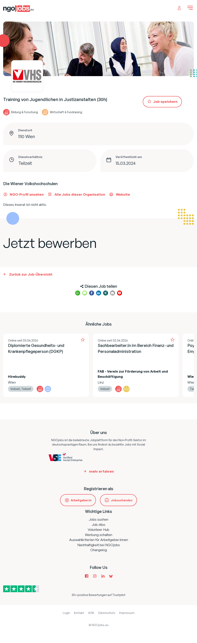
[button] (77, 293)
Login (66, 613)
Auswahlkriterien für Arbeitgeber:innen (98, 540)
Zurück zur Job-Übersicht (30, 274)
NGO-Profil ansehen (23, 194)
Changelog (98, 550)
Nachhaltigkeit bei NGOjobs (98, 545)
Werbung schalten (98, 535)
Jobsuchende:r (122, 500)
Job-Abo (98, 524)
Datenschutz (106, 613)
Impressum (126, 613)
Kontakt (79, 613)
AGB (91, 613)
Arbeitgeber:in (81, 500)
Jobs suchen (98, 519)
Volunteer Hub (98, 529)
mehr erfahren (101, 471)
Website (119, 194)
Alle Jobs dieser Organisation (76, 194)
